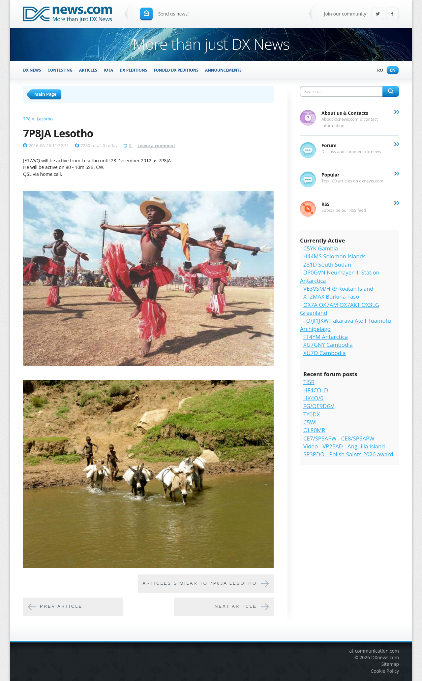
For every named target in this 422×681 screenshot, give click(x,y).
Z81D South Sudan (327, 264)
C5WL (310, 422)
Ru (378, 70)
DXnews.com (385, 657)
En (391, 70)
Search (390, 91)
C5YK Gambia (320, 248)
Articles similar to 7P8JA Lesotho (200, 583)
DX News (32, 70)
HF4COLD (315, 390)
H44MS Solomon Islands (334, 256)
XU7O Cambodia (324, 353)
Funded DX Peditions (176, 70)
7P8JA (28, 119)
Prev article (61, 606)
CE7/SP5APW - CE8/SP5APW (339, 438)
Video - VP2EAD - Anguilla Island (344, 446)
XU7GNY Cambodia (328, 344)
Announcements (223, 70)
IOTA (108, 70)
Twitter (377, 14)
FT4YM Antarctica (325, 336)
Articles (88, 70)
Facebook (392, 14)
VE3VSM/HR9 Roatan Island (338, 288)
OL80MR (314, 430)
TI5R (309, 382)
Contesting (60, 70)
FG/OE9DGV (318, 406)
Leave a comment (156, 145)
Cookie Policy (385, 671)
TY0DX (311, 414)
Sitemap (390, 664)
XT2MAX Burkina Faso (331, 296)
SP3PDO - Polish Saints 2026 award (348, 454)
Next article (236, 606)
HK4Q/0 (313, 398)
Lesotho (45, 119)
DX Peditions (133, 70)
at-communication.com (374, 651)
